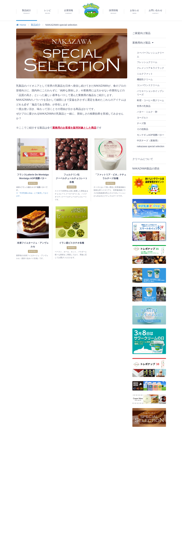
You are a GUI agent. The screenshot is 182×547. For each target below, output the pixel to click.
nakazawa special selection (150, 146)
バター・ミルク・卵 (147, 112)
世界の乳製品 (143, 106)
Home (21, 25)
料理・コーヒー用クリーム (150, 100)
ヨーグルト (142, 117)
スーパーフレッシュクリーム (150, 54)
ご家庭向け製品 (141, 33)
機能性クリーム (145, 79)
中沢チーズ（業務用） (148, 140)
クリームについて (142, 159)
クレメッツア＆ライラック (150, 68)
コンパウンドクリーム (148, 85)
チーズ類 (141, 123)
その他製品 (142, 129)
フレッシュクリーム (147, 62)
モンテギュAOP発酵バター (150, 135)
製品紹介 (36, 25)
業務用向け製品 (143, 42)
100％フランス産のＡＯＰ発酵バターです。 (32, 188)
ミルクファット (145, 73)
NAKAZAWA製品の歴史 (146, 168)
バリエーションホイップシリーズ (150, 93)
